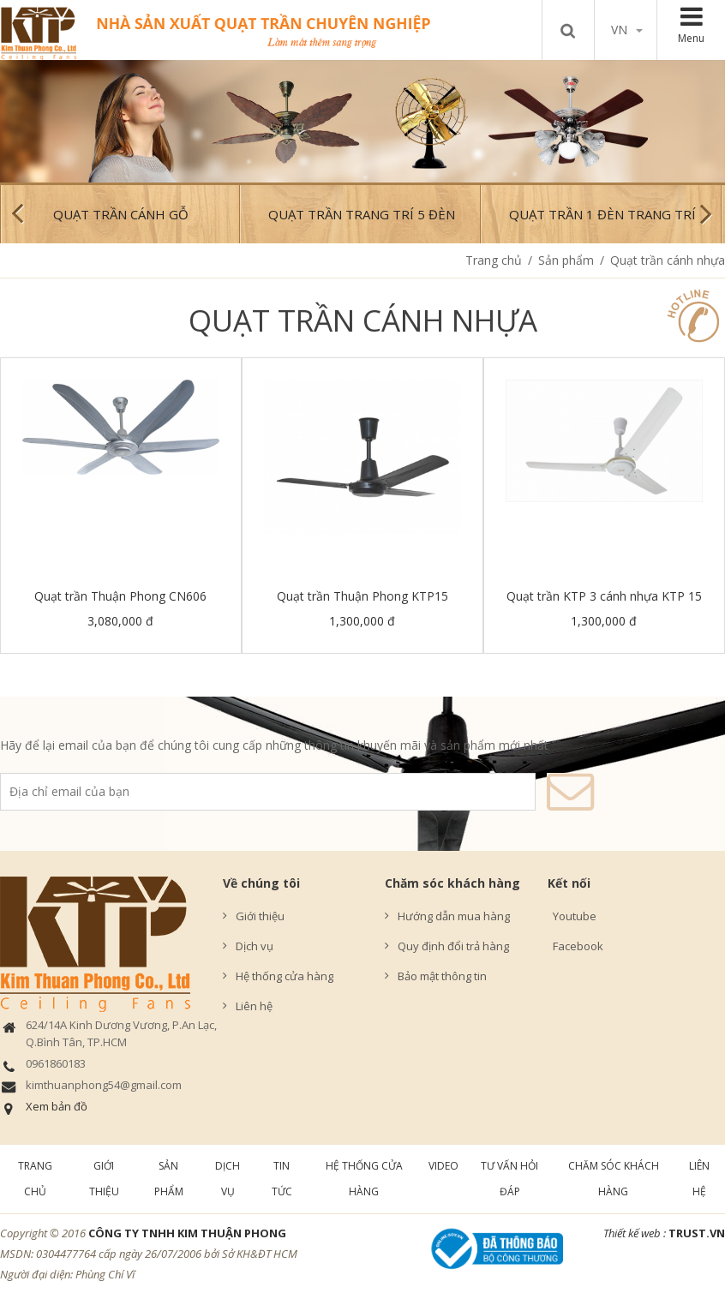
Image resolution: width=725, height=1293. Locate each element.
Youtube (572, 916)
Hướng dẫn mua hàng (454, 916)
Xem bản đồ (56, 1106)
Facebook (575, 946)
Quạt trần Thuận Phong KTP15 (362, 596)
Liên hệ (254, 1006)
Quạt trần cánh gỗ (121, 214)
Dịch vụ (254, 946)
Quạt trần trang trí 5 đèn (361, 214)
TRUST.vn (696, 1233)
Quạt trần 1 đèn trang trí (602, 214)
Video (443, 1165)
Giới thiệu (260, 916)
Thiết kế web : (634, 1233)
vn (627, 29)
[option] (362, 121)
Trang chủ (493, 260)
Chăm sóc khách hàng (452, 883)
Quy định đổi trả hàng (453, 946)
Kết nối (569, 883)
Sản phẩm (566, 260)
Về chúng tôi (261, 883)
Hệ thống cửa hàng (284, 976)
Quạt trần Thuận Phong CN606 (120, 596)
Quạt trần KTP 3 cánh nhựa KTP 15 (604, 596)
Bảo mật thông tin (442, 976)
